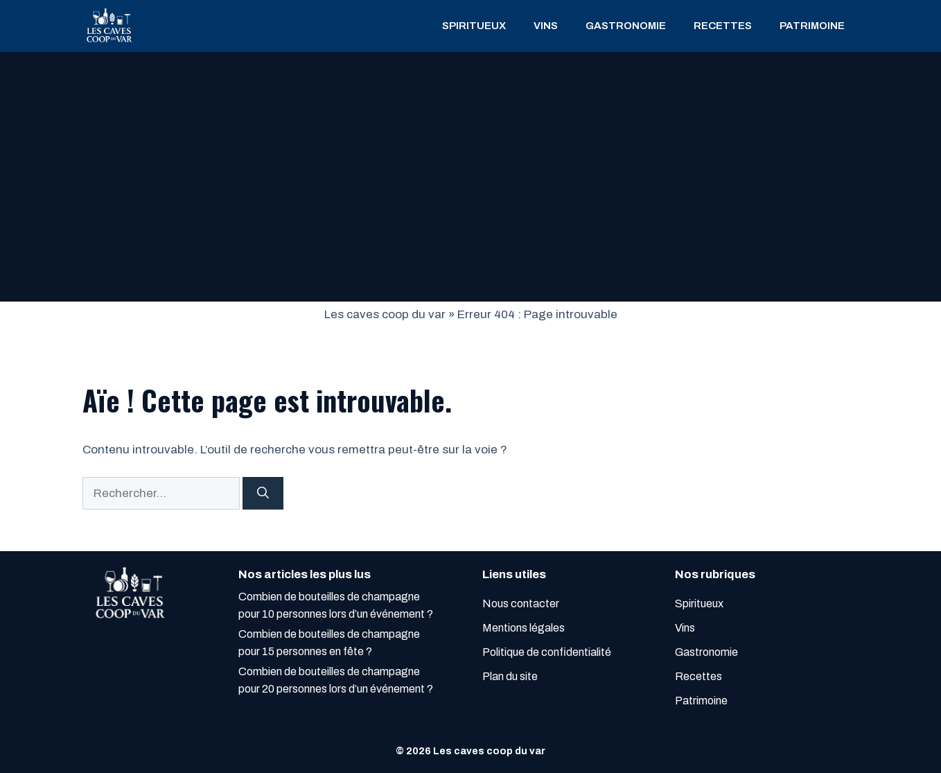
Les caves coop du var (385, 314)
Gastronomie (626, 25)
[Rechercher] (263, 493)
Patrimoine (812, 25)
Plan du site (510, 676)
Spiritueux (474, 25)
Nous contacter (520, 603)
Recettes (723, 25)
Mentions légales (523, 628)
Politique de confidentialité (546, 652)
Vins (546, 25)
